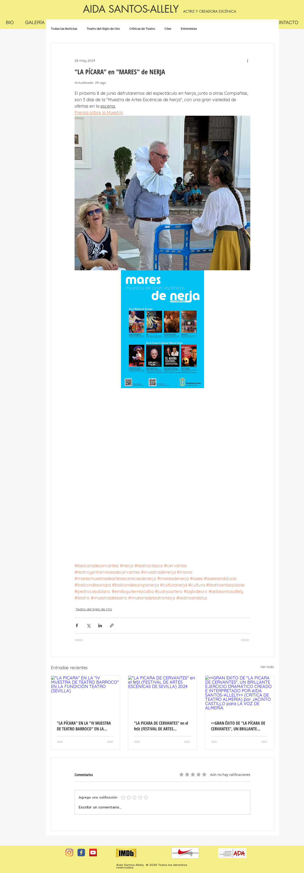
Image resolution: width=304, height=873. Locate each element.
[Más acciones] (247, 60)
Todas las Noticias (64, 28)
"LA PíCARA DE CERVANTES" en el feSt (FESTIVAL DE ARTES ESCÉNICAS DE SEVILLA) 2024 (161, 726)
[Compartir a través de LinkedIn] (100, 625)
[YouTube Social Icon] (93, 852)
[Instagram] (69, 852)
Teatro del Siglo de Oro (103, 28)
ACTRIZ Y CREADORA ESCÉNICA (209, 11)
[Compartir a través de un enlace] (111, 625)
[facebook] (81, 852)
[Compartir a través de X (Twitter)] (88, 625)
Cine (168, 28)
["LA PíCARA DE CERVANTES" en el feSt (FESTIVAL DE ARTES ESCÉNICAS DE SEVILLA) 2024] (162, 695)
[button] (34, 22)
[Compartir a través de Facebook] (77, 625)
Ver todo (267, 667)
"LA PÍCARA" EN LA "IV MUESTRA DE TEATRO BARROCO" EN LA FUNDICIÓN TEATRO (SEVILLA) (84, 726)
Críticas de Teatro (142, 28)
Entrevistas (189, 28)
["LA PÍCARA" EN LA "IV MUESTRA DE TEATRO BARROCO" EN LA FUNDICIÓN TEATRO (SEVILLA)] (85, 695)
